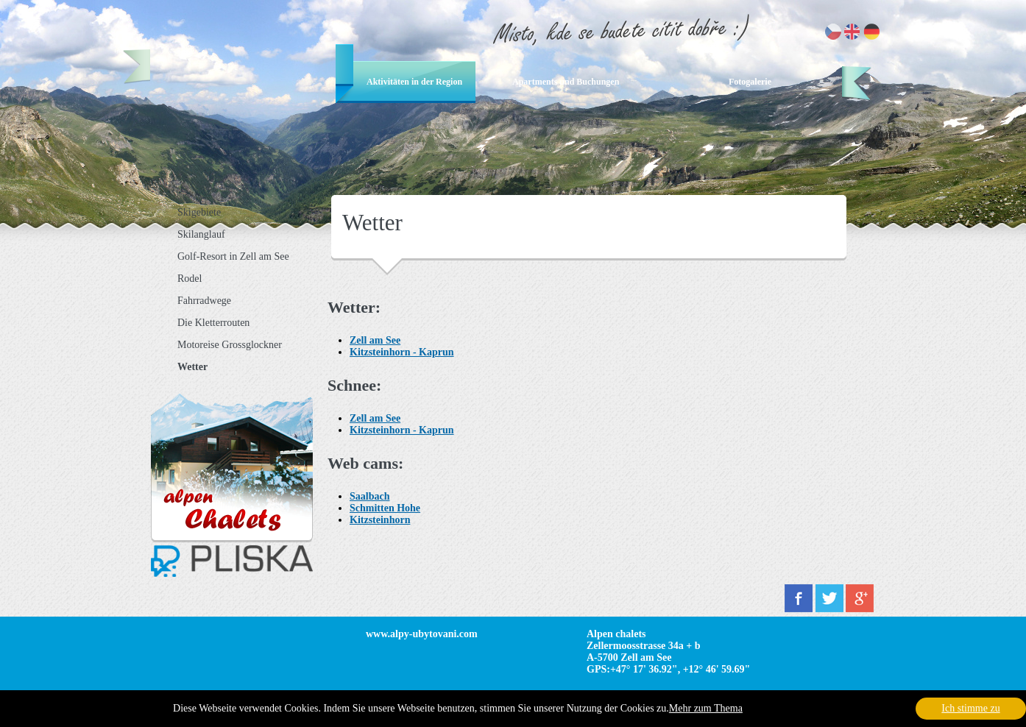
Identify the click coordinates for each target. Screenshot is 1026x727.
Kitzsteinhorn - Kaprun (402, 352)
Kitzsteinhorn (380, 519)
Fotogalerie (750, 82)
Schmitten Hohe (385, 508)
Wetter (192, 366)
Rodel (189, 278)
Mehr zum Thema (706, 708)
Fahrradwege (204, 300)
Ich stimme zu (970, 708)
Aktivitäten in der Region (414, 82)
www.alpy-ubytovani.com (422, 633)
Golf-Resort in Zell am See (233, 256)
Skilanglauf (201, 234)
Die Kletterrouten (213, 322)
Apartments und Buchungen (565, 82)
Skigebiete (199, 212)
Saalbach (369, 496)
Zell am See (375, 340)
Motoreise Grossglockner (229, 344)
